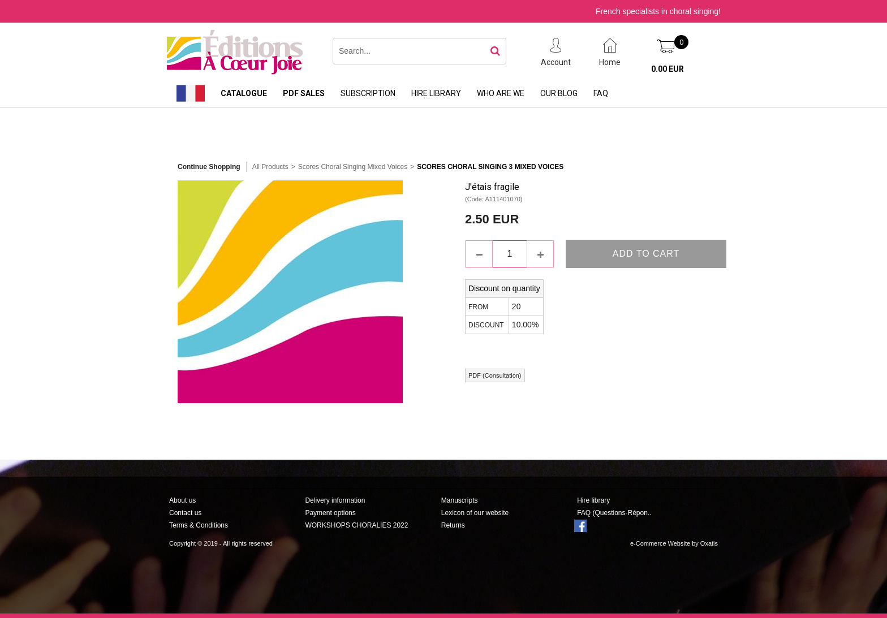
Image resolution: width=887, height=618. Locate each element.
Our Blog (559, 93)
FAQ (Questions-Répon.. (614, 513)
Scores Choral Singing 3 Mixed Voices (490, 167)
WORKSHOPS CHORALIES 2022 (356, 525)
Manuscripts (459, 500)
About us (182, 500)
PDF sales (304, 93)
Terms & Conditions (198, 525)
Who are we (500, 93)
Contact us (185, 513)
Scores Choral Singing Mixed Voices (352, 167)
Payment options (330, 513)
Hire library (436, 93)
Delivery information (335, 500)
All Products (270, 167)
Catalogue (244, 93)
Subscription (368, 93)
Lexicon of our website (475, 513)
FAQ (600, 93)
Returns (453, 525)
